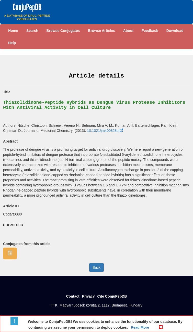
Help (12, 43)
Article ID (11, 206)
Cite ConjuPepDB (112, 296)
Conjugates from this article (26, 244)
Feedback (150, 31)
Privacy (88, 296)
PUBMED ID (13, 225)
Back (96, 267)
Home (13, 31)
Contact (73, 296)
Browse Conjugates (63, 31)
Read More (139, 327)
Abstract (10, 141)
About (128, 31)
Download (175, 31)
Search (32, 31)
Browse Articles (101, 31)
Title (6, 92)
